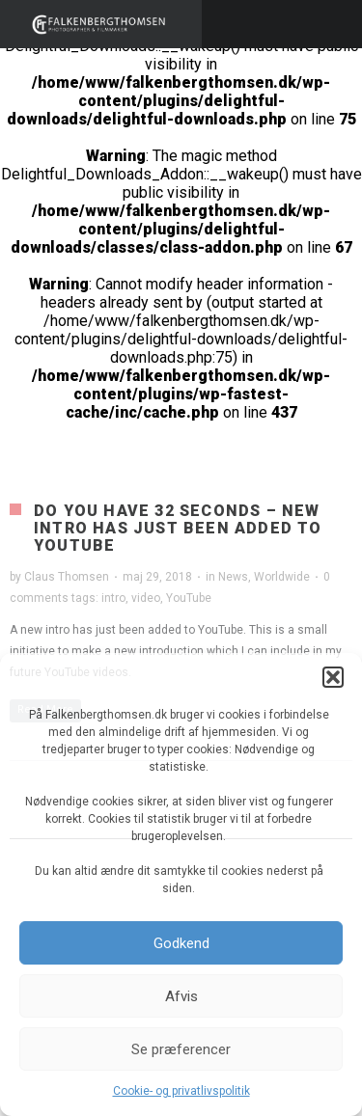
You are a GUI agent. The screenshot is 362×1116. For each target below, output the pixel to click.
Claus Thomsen (66, 577)
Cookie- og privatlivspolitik (181, 1091)
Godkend (181, 943)
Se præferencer (181, 1049)
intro (113, 598)
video (145, 598)
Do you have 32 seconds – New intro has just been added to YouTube (178, 528)
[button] (333, 677)
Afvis (181, 996)
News (233, 577)
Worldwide (282, 577)
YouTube (188, 598)
